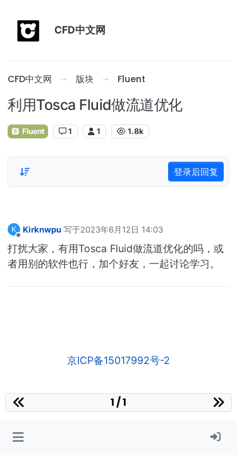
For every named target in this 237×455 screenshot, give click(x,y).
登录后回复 (196, 171)
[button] (18, 437)
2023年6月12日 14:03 (121, 229)
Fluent (28, 131)
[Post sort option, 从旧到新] (24, 171)
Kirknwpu (42, 229)
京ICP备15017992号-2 (118, 360)
